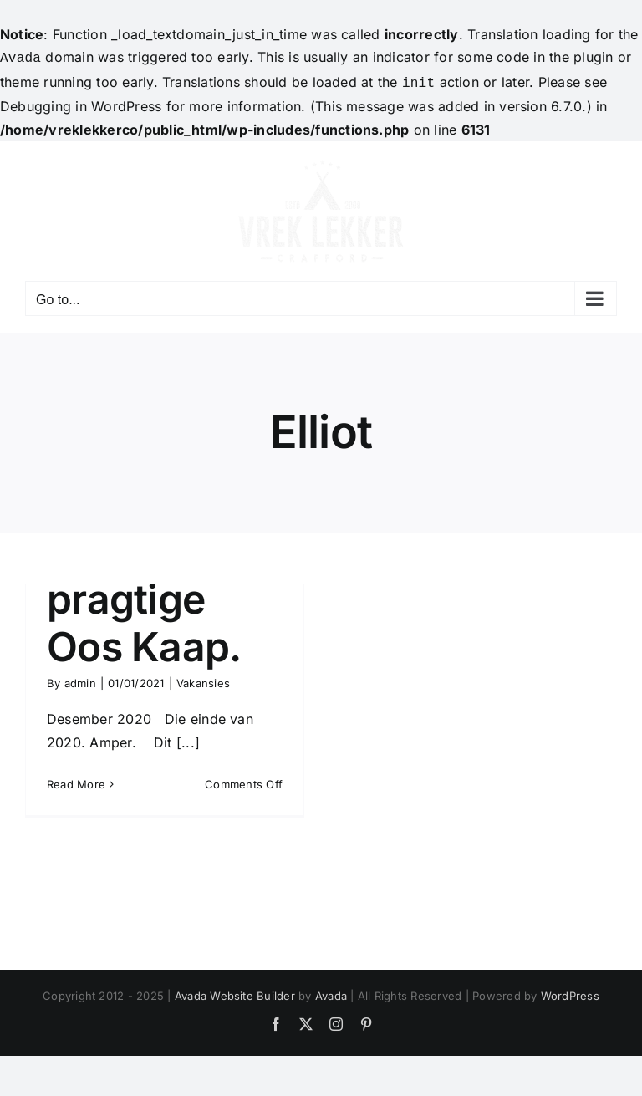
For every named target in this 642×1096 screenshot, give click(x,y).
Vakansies (203, 679)
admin (80, 679)
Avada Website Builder (235, 992)
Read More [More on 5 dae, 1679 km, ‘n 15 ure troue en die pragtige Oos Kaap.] (76, 781)
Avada (331, 992)
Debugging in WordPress (80, 102)
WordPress (570, 992)
